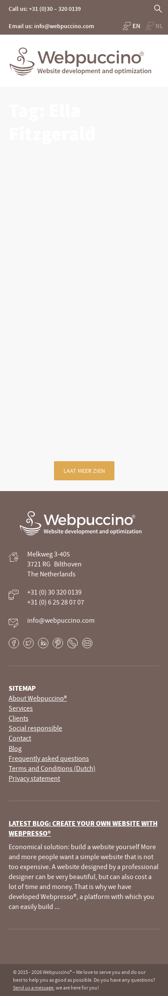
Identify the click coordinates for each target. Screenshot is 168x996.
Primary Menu (159, 49)
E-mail (87, 643)
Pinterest (58, 643)
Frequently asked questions (49, 758)
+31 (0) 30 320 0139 (54, 592)
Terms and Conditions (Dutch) (52, 768)
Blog (15, 748)
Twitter (28, 643)
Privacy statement (34, 778)
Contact (20, 738)
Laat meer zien (84, 471)
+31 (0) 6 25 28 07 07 (55, 602)
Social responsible (35, 728)
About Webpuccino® (38, 698)
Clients (19, 718)
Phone (72, 643)
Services (21, 708)
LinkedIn (43, 643)
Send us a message (33, 987)
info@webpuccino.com (61, 620)
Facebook (14, 643)
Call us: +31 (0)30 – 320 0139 (45, 9)
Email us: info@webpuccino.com (51, 26)
